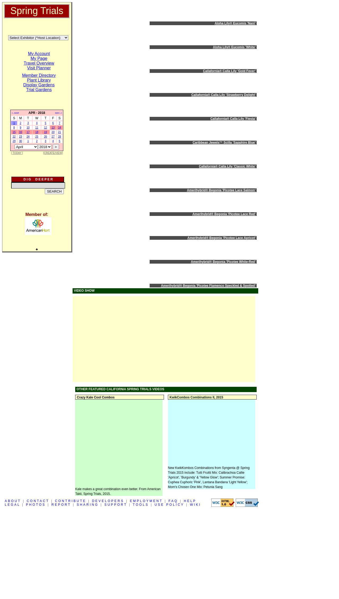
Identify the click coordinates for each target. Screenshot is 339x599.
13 (53, 127)
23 (20, 136)
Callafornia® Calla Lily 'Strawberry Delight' (223, 95)
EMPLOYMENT (146, 501)
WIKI (195, 505)
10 (27, 127)
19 (45, 132)
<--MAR (15, 113)
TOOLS (141, 505)
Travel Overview (39, 63)
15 (14, 132)
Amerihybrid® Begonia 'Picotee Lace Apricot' (222, 238)
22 (14, 136)
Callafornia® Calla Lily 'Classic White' (227, 166)
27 (53, 136)
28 (59, 136)
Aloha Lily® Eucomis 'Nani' (235, 23)
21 (59, 132)
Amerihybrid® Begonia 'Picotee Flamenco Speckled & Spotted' (208, 285)
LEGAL (12, 505)
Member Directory (39, 75)
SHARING (88, 505)
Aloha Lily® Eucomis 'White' (234, 47)
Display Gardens (39, 85)
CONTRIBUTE (70, 501)
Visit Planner (39, 68)
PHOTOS (36, 505)
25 (36, 136)
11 (36, 127)
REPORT (61, 505)
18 (36, 132)
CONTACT (38, 501)
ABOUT (13, 501)
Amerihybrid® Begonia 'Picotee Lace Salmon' (221, 190)
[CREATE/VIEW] (53, 153)
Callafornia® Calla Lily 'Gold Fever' (229, 71)
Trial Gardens (39, 89)
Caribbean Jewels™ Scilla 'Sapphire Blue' (224, 142)
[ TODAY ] (17, 153)
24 (27, 136)
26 (45, 136)
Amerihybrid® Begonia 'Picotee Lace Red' (224, 214)
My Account (39, 53)
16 (20, 132)
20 (53, 132)
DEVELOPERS (108, 501)
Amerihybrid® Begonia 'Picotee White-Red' (223, 262)
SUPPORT (115, 505)
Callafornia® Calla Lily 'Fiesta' (233, 119)
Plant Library (39, 80)
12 (45, 127)
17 (27, 132)
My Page (38, 58)
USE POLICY (169, 505)
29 (14, 141)
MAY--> (58, 113)
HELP (190, 501)
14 (59, 127)
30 (20, 141)
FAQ (173, 501)
